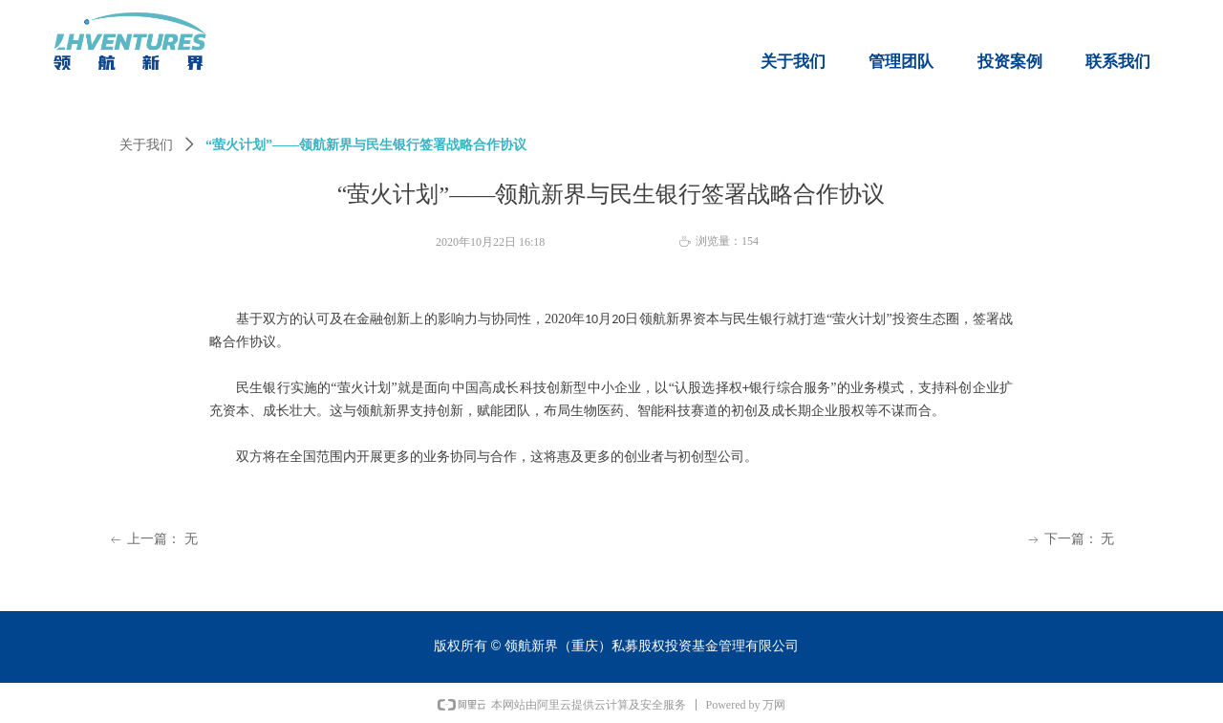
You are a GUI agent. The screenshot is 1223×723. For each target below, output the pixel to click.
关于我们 (146, 145)
